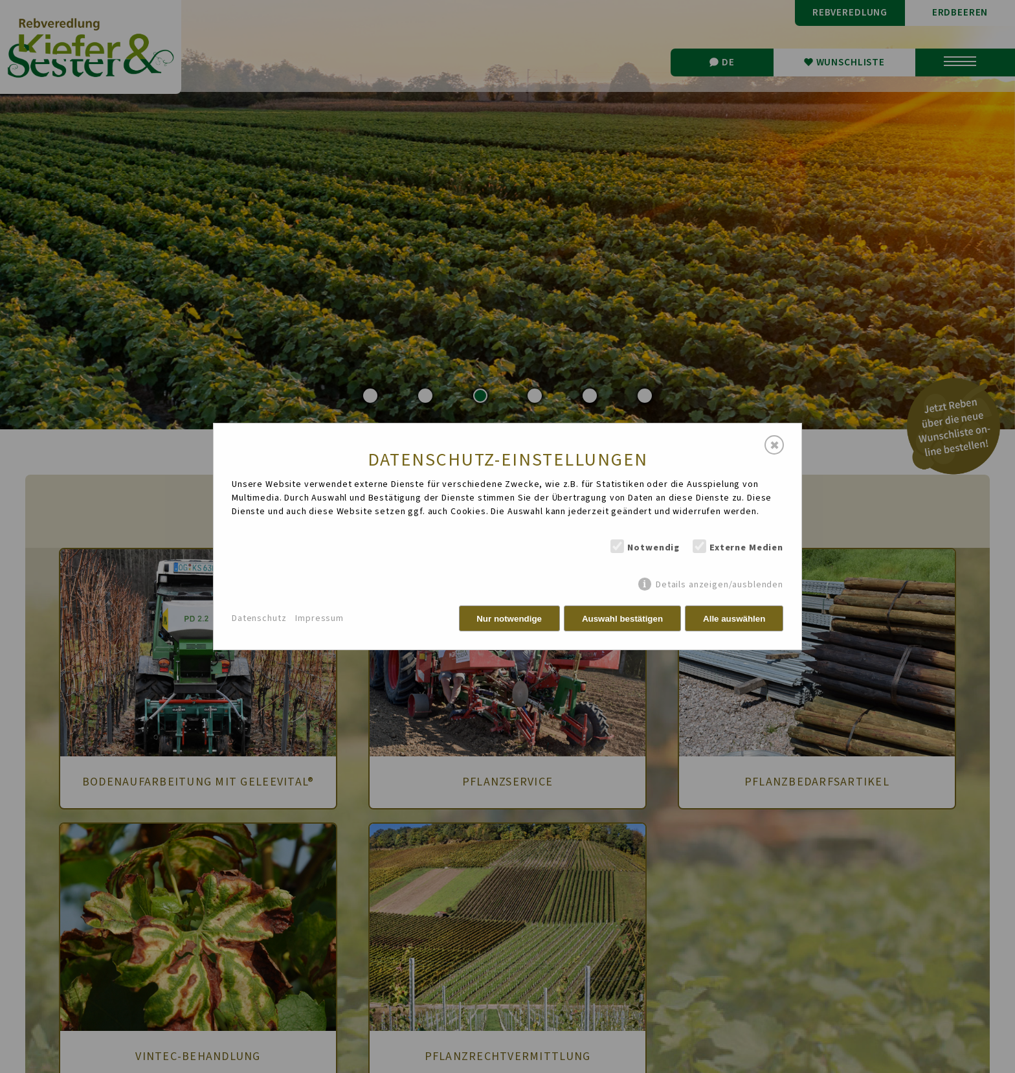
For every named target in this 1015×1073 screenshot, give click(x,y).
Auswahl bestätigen (622, 619)
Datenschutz (259, 618)
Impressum (319, 618)
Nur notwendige (509, 619)
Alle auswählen (734, 619)
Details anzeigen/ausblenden (719, 584)
